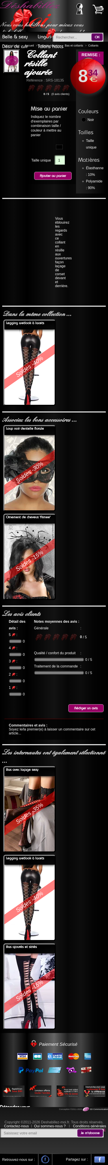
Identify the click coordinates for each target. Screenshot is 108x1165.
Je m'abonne (90, 1133)
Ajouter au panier (53, 176)
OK (97, 37)
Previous (10, 61)
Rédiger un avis (86, 708)
